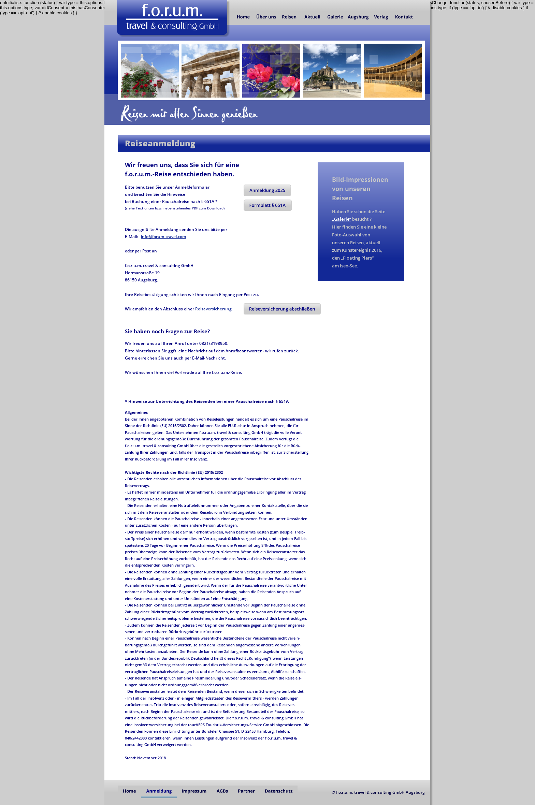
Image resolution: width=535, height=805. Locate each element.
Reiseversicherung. (214, 309)
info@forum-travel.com (163, 236)
